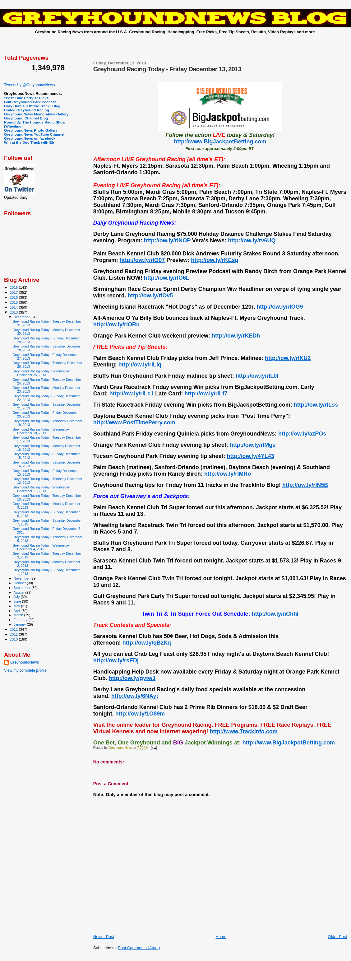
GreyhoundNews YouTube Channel (34, 134)
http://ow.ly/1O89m (140, 714)
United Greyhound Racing (26, 110)
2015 (14, 302)
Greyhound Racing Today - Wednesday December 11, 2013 (41, 489)
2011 (14, 634)
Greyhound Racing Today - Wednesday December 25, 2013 (41, 373)
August (19, 592)
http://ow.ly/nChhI (275, 614)
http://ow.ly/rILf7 (205, 393)
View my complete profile (25, 670)
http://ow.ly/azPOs (302, 434)
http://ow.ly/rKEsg (214, 260)
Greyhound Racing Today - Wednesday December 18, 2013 (41, 431)
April (17, 611)
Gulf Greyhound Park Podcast (30, 102)
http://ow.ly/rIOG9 (279, 307)
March (19, 615)
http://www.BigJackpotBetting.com (220, 141)
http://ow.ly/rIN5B (305, 485)
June (18, 601)
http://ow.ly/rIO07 (142, 260)
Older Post (337, 936)
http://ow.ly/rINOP (167, 240)
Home (220, 936)
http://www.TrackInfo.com (244, 731)
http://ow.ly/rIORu (116, 324)
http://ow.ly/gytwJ (132, 678)
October (20, 583)
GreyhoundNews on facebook (29, 138)
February (21, 620)
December (22, 317)
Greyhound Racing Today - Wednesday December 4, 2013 (41, 547)
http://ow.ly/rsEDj (116, 660)
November (22, 578)
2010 (14, 639)
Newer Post (103, 936)
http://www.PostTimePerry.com (134, 422)
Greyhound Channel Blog (26, 118)
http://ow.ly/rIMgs (252, 445)
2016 (14, 297)
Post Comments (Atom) (139, 947)
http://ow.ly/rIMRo (227, 474)
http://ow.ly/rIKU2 (288, 358)
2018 (14, 287)
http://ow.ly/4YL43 (250, 456)
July (17, 597)
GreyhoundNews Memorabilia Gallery (36, 114)
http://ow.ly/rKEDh (236, 336)
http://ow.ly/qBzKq (146, 643)
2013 (14, 312)
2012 (14, 629)
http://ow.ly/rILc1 (131, 393)
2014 (14, 307)
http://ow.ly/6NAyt (134, 696)
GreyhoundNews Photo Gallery (31, 130)
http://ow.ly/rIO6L (166, 278)
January (20, 624)
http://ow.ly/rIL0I (257, 376)
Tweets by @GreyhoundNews (29, 85)
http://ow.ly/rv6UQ (251, 240)
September (23, 588)
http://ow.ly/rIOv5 (150, 295)
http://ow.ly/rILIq (139, 365)
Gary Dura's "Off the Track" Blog (32, 106)
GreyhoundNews (24, 662)
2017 (14, 292)
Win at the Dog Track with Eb (29, 142)
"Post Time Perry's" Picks (26, 98)
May (17, 606)
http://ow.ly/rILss (316, 405)
